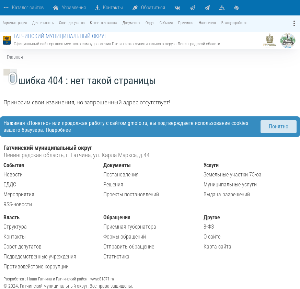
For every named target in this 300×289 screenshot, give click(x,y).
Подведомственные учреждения (39, 256)
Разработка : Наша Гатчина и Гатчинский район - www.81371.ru (58, 278)
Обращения (116, 217)
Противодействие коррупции (36, 266)
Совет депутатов (22, 246)
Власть (11, 217)
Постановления (121, 174)
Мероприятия (18, 194)
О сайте (212, 236)
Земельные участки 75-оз (232, 174)
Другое (212, 217)
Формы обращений (124, 236)
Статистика (116, 256)
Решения (113, 184)
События (13, 165)
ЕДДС (9, 184)
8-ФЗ (209, 226)
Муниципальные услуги (230, 184)
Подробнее (58, 130)
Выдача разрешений (227, 194)
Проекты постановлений (131, 194)
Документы (117, 165)
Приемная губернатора (129, 226)
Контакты (14, 236)
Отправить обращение (128, 246)
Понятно (278, 126)
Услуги (211, 165)
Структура (15, 226)
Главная (15, 57)
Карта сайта (217, 246)
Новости (13, 174)
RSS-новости (17, 204)
